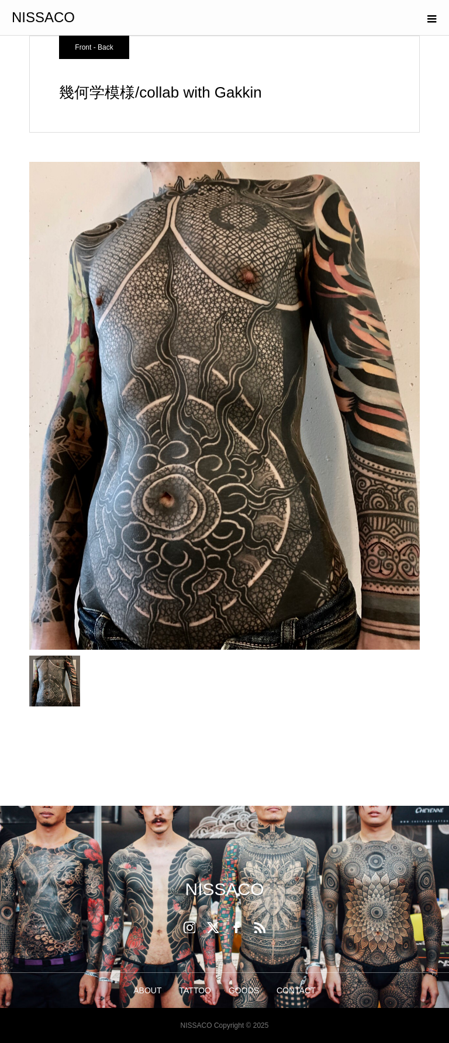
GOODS (244, 990)
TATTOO (195, 990)
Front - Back (94, 47)
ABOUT (147, 990)
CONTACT (296, 990)
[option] (224, 406)
